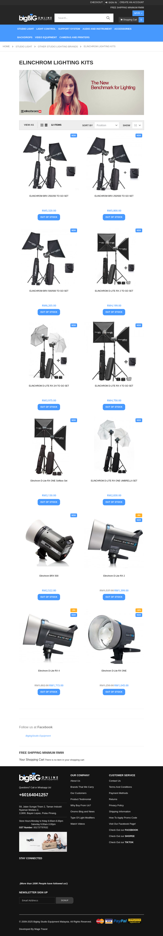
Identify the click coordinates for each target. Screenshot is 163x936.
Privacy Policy (116, 805)
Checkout (96, 2)
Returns (113, 799)
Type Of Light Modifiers (83, 817)
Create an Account (132, 2)
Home (6, 46)
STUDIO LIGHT (24, 46)
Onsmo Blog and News (83, 811)
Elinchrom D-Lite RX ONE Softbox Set (49, 480)
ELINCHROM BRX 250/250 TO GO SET (48, 196)
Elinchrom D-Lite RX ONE (113, 671)
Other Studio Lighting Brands (58, 46)
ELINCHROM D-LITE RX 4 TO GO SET (114, 386)
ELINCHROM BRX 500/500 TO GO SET (48, 291)
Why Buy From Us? (81, 805)
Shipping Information (120, 811)
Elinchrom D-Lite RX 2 (114, 576)
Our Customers (78, 793)
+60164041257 (33, 794)
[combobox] (83, 18)
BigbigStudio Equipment (38, 735)
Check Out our (123, 830)
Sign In (112, 2)
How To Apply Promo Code (123, 817)
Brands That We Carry (82, 787)
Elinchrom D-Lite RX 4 (49, 671)
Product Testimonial (81, 799)
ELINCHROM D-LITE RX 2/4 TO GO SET (49, 386)
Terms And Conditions (120, 787)
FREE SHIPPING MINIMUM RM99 (127, 7)
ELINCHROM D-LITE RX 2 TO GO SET (114, 291)
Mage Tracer (41, 929)
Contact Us (115, 780)
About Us (75, 780)
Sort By (87, 125)
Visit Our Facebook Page (122, 823)
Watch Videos (78, 823)
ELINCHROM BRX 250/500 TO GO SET (114, 196)
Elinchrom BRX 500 (48, 576)
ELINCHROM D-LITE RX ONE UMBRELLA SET (114, 480)
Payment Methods (118, 793)
